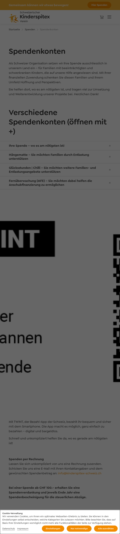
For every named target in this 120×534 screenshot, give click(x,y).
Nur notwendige (79, 528)
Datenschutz (8, 528)
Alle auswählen (106, 528)
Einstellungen (53, 528)
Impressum (22, 528)
